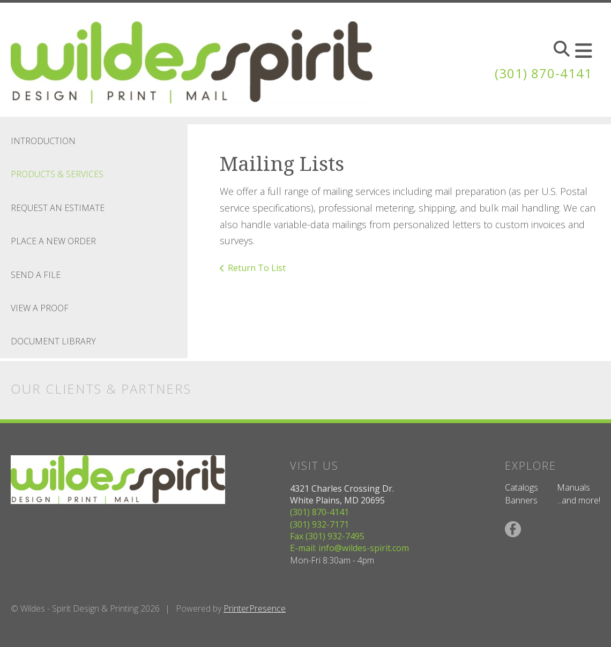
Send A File (36, 275)
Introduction (43, 141)
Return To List (257, 268)
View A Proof (40, 308)
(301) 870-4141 (543, 73)
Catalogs (521, 487)
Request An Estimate (58, 208)
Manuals (573, 487)
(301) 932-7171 (319, 524)
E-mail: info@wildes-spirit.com (349, 548)
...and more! (578, 500)
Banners (521, 500)
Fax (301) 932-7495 (327, 536)
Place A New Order (53, 241)
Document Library (53, 341)
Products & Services (57, 174)
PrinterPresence (254, 608)
